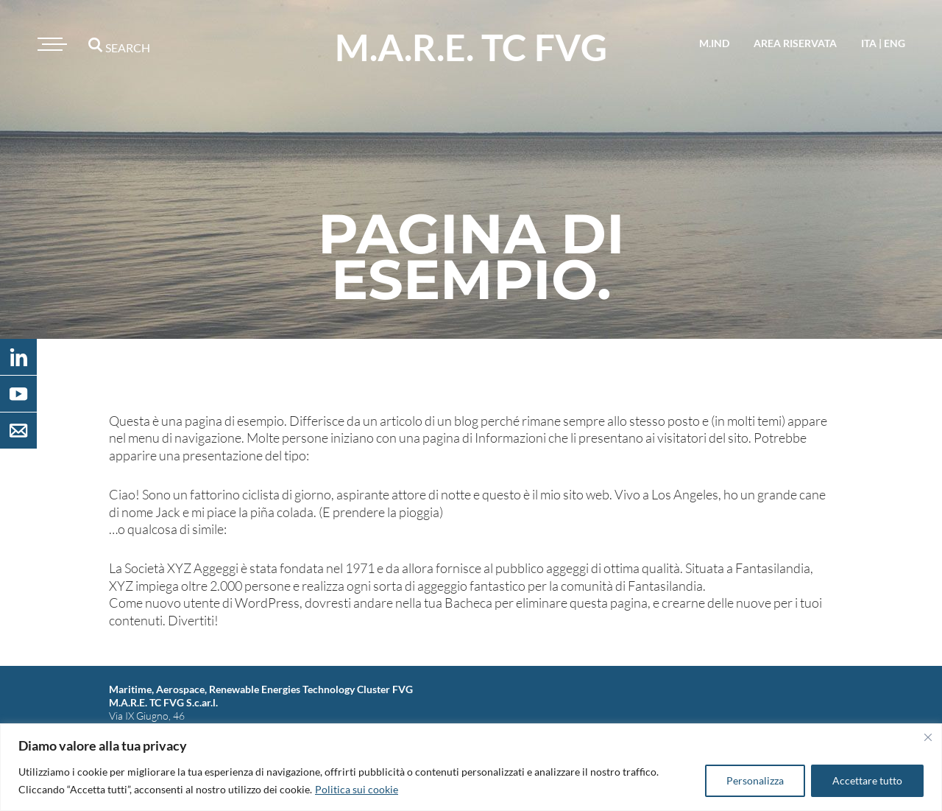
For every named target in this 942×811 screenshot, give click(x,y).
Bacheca (468, 602)
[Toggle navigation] (50, 44)
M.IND (714, 43)
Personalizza (755, 780)
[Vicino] (928, 737)
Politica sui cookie (356, 789)
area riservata (795, 43)
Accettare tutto (867, 780)
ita (869, 43)
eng (894, 43)
